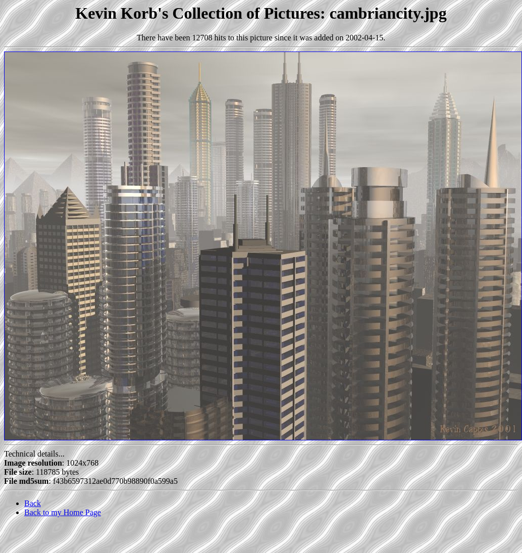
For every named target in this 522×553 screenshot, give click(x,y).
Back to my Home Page (62, 512)
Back (32, 503)
